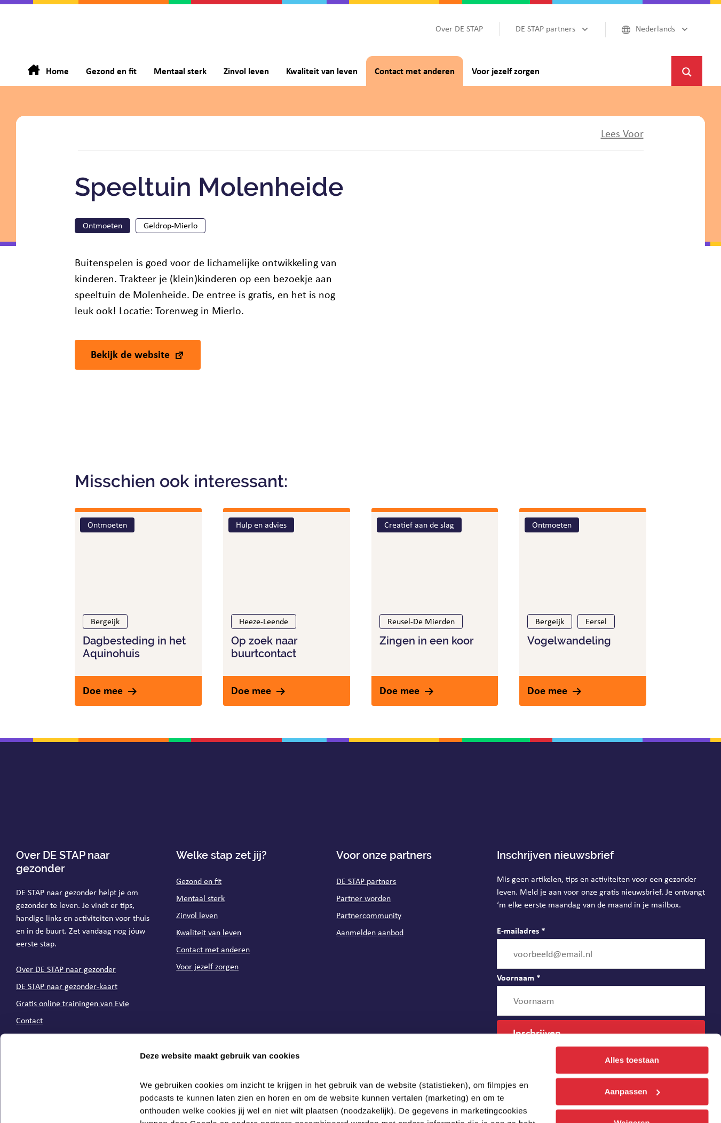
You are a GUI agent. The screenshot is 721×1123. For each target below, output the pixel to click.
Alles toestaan (632, 983)
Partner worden (363, 898)
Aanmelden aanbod (369, 932)
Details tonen (165, 1101)
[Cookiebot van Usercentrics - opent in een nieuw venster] (69, 1102)
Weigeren (631, 1045)
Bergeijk (105, 621)
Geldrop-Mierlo (170, 225)
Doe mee (103, 690)
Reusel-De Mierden (421, 621)
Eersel (596, 621)
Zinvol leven (197, 915)
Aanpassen (632, 1015)
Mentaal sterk (200, 898)
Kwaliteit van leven (208, 932)
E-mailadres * (521, 930)
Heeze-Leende (263, 621)
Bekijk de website (130, 354)
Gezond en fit (198, 881)
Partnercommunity (368, 915)
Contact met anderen (213, 949)
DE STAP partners (366, 881)
